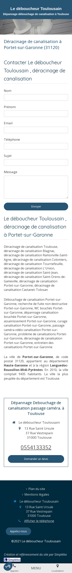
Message (10, 172)
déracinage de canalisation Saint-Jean (31, 272)
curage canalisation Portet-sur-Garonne (35, 323)
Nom (7, 90)
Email (8, 123)
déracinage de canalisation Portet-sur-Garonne (30, 283)
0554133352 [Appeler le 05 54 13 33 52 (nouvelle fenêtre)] (36, 447)
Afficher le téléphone (39, 521)
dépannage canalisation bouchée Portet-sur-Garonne (31, 314)
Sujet (8, 155)
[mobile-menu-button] (36, 568)
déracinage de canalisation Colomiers (39, 259)
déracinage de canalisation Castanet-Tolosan (29, 287)
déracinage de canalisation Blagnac (29, 251)
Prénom (10, 107)
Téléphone (12, 139)
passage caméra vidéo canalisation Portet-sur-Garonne (34, 329)
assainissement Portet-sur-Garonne (30, 321)
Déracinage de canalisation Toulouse (30, 247)
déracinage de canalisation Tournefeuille (33, 264)
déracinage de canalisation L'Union (29, 268)
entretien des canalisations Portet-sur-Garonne (29, 345)
